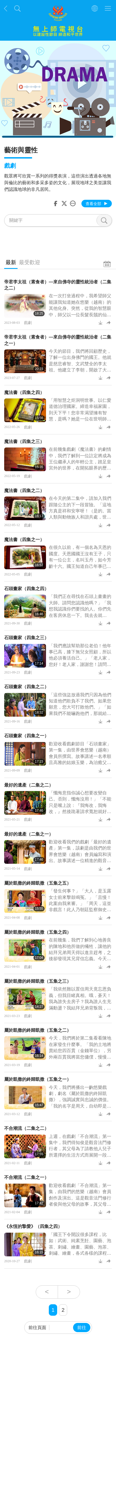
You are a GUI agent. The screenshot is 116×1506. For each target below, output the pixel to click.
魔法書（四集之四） (24, 392)
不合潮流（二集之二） (26, 1128)
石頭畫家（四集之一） (26, 735)
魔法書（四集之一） (24, 539)
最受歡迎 (29, 262)
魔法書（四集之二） (24, 490)
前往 (81, 1327)
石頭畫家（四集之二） (26, 686)
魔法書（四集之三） (24, 441)
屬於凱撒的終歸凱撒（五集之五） (37, 883)
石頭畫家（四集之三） (26, 637)
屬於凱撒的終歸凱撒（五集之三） (37, 981)
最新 (11, 262)
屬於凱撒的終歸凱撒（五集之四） (37, 932)
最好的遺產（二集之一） (28, 834)
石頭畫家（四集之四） (26, 588)
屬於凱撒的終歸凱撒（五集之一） (37, 1079)
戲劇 (28, 322)
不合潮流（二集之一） (26, 1177)
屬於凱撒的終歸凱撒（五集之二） (37, 1030)
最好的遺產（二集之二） (28, 785)
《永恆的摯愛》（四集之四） (33, 1226)
